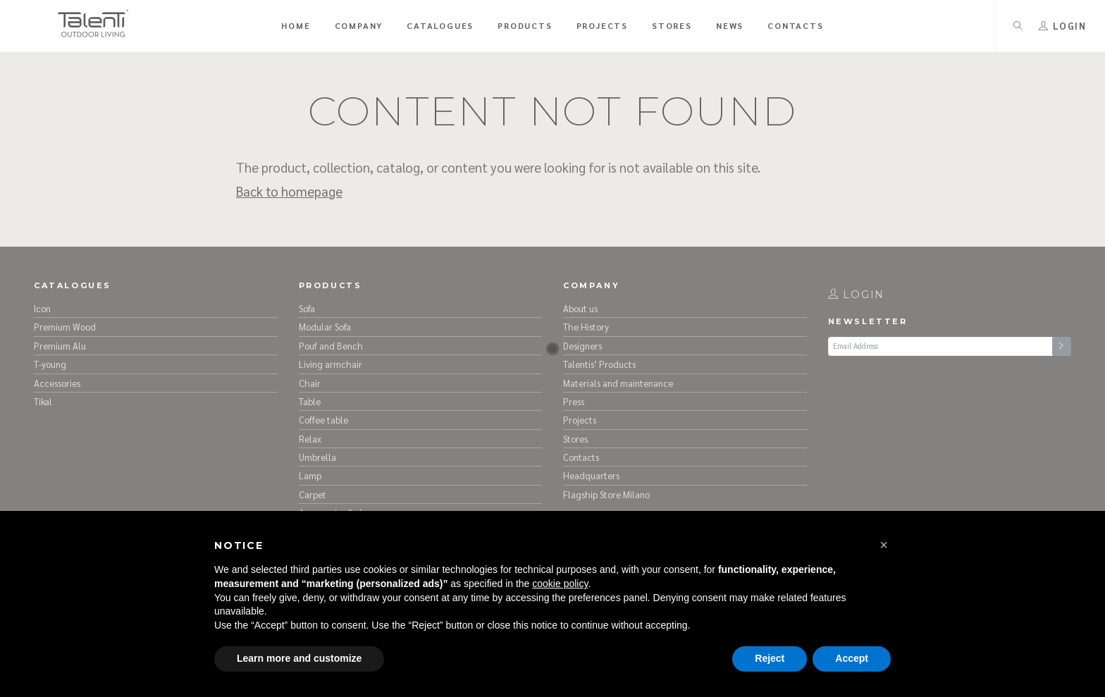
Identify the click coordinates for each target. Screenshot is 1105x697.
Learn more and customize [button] (299, 658)
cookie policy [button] (560, 583)
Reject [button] (769, 658)
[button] (883, 544)
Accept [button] (851, 658)
